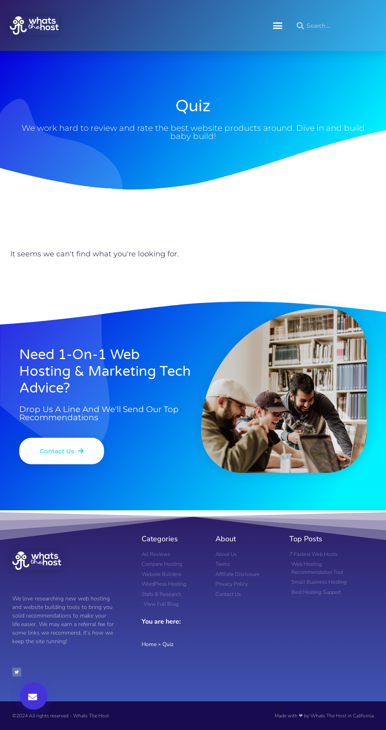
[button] (278, 25)
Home (149, 644)
